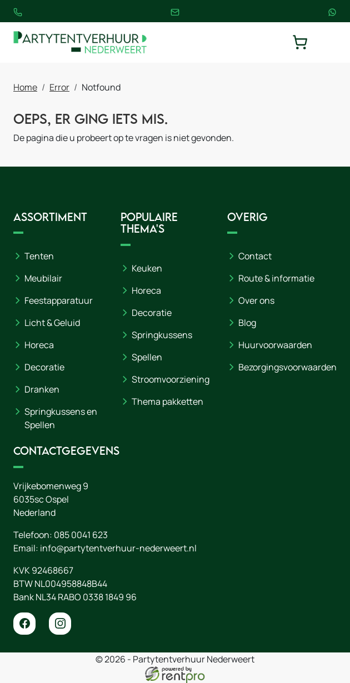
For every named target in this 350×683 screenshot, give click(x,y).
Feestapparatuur (58, 300)
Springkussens (162, 335)
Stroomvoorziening (170, 379)
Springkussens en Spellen (60, 418)
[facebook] (24, 623)
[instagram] (60, 623)
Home (25, 87)
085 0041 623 (81, 535)
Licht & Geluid (52, 323)
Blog (247, 323)
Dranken (41, 389)
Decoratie (44, 367)
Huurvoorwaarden (275, 345)
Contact (255, 256)
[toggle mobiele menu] (329, 42)
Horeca (39, 345)
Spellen (147, 357)
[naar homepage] (80, 42)
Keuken (147, 268)
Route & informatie (276, 278)
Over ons (256, 300)
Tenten (39, 256)
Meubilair (43, 278)
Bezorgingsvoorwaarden (287, 367)
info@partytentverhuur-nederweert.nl (118, 548)
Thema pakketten (167, 401)
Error (59, 87)
